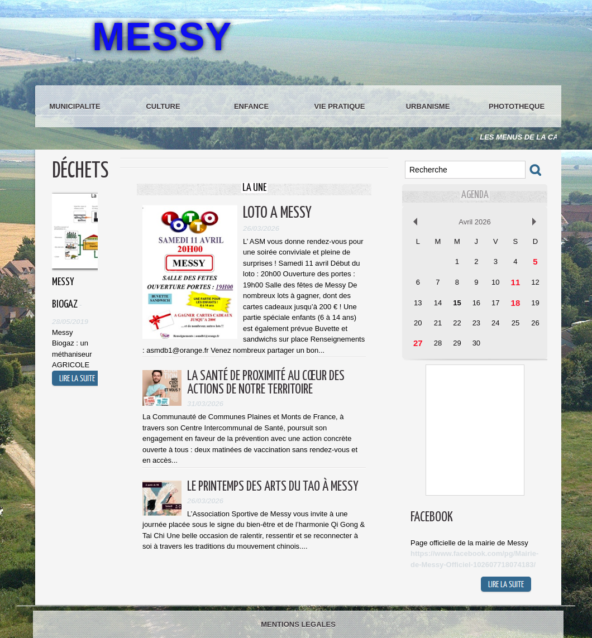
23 (476, 323)
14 (438, 303)
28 (438, 343)
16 (476, 303)
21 (438, 323)
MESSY (162, 37)
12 (535, 282)
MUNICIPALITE (74, 106)
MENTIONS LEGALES (298, 624)
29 (457, 343)
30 (476, 343)
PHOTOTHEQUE (517, 106)
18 (516, 303)
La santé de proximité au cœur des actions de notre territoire (266, 383)
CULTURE (163, 106)
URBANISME (428, 106)
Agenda (475, 195)
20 (418, 323)
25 (515, 323)
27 (418, 343)
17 (495, 303)
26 (535, 323)
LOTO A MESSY (277, 213)
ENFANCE (251, 106)
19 (535, 303)
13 (418, 303)
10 (495, 282)
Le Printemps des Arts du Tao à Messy (273, 487)
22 (457, 323)
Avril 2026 (475, 222)
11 (516, 282)
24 (495, 323)
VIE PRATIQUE (339, 106)
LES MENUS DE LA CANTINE (531, 137)
